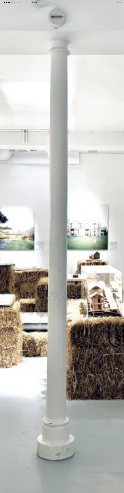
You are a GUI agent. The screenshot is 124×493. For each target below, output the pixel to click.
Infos (119, 3)
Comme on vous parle (11, 3)
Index (34, 3)
